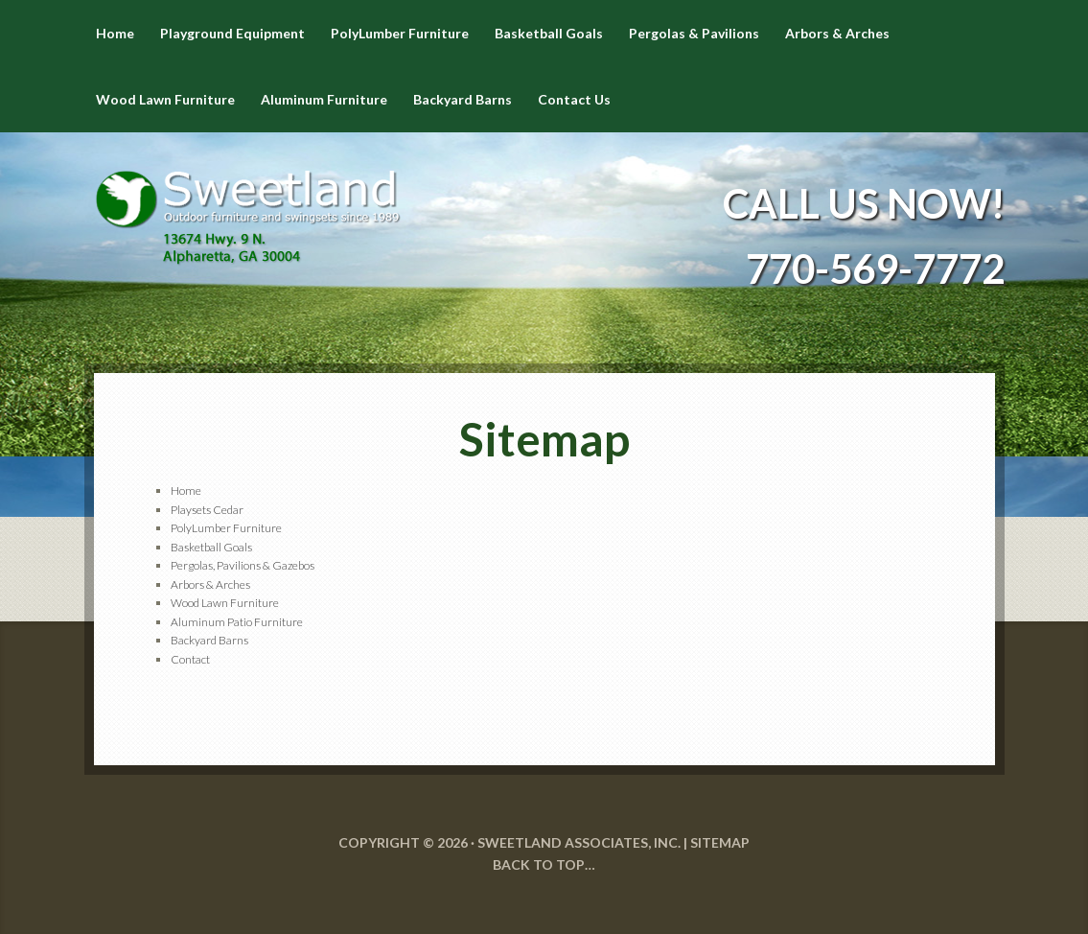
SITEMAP (720, 842)
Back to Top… (544, 864)
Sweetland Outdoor (247, 203)
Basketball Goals (211, 547)
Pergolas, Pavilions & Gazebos (242, 565)
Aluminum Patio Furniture (237, 622)
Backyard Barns (209, 640)
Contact (190, 659)
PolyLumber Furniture (226, 528)
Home (186, 490)
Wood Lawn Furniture (225, 602)
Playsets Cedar (207, 509)
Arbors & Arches (210, 584)
